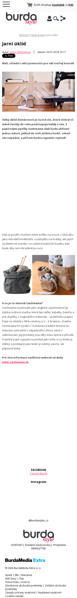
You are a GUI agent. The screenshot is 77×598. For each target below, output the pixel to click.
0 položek (58, 5)
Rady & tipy (38, 35)
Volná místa (12, 582)
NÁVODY (24, 35)
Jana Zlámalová (20, 52)
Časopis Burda (38, 473)
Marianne (26, 575)
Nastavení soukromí (49, 592)
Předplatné (59, 545)
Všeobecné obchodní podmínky (23, 585)
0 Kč (70, 5)
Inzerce (25, 582)
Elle (17, 575)
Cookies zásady (14, 596)
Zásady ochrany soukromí (20, 592)
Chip (21, 578)
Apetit (8, 575)
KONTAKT (17, 545)
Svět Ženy (10, 578)
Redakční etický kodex (38, 545)
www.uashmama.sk (15, 362)
